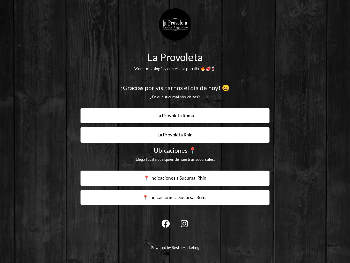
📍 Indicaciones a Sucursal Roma (175, 197)
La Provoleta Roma (175, 115)
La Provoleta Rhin (175, 134)
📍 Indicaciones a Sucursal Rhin (175, 178)
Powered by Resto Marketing (175, 247)
